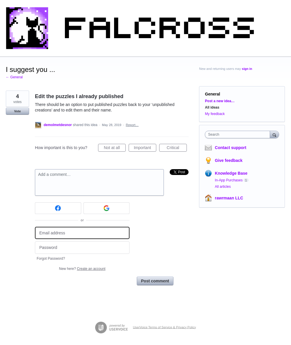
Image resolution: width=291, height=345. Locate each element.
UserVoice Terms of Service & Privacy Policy (164, 327)
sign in (247, 68)
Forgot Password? (51, 258)
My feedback (215, 114)
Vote (17, 111)
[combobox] (239, 134)
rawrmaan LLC (229, 198)
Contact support (230, 148)
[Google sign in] (107, 208)
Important (145, 148)
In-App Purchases (228, 180)
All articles (223, 187)
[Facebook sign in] (58, 208)
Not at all (115, 148)
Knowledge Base (231, 173)
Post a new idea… (220, 101)
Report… (132, 125)
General (212, 94)
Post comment (155, 281)
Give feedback (228, 160)
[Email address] (82, 233)
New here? (82, 269)
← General (14, 77)
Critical (177, 148)
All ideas (212, 107)
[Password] (82, 247)
